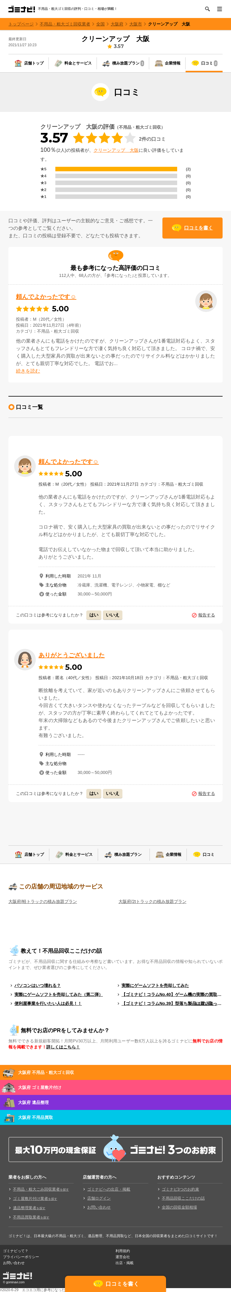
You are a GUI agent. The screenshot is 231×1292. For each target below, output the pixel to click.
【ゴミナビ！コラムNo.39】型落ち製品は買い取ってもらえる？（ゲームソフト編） (172, 1003)
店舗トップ (34, 63)
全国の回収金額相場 (179, 1207)
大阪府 (117, 24)
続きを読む (28, 370)
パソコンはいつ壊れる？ (37, 985)
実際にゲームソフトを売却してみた (155, 985)
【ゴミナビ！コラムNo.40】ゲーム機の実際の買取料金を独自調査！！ (172, 994)
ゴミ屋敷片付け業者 (35, 1198)
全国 (100, 24)
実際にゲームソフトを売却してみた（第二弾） (58, 994)
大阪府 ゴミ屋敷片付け (39, 1087)
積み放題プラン (128, 63)
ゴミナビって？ (15, 1251)
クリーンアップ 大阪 (169, 24)
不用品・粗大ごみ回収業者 (41, 1189)
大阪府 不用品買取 (35, 1117)
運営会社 (123, 1257)
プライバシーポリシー (21, 1257)
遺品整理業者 (29, 1208)
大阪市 (135, 24)
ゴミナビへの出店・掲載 (108, 1189)
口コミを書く (198, 227)
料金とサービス (78, 63)
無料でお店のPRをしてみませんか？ (65, 1030)
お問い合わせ (99, 1207)
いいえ (112, 614)
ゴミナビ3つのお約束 (180, 1189)
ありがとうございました (71, 655)
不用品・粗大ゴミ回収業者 (65, 24)
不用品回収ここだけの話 (183, 1198)
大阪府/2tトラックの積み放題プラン (152, 901)
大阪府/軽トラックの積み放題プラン (42, 901)
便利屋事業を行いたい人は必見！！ (48, 1003)
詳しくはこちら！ (63, 1047)
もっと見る (204, 1003)
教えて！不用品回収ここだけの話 (61, 951)
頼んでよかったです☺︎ (46, 296)
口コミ (209, 63)
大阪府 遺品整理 (33, 1102)
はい (93, 614)
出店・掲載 (125, 1263)
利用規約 (123, 1251)
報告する (206, 615)
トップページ (21, 24)
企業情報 (172, 63)
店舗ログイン (99, 1198)
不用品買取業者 (31, 1217)
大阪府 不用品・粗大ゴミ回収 (46, 1072)
